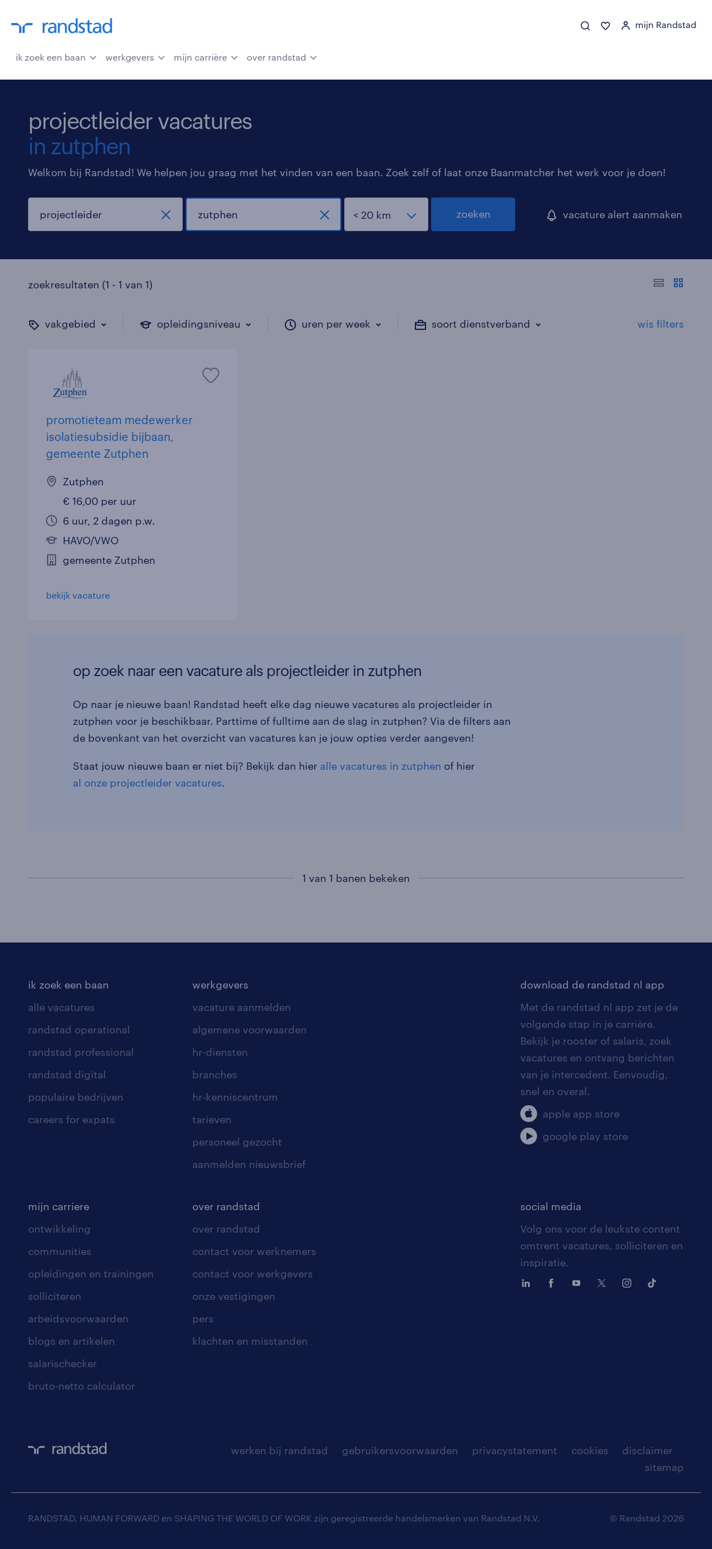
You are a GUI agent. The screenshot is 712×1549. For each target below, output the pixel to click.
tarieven (212, 1119)
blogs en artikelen (71, 1341)
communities (59, 1251)
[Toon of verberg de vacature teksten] (668, 284)
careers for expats (71, 1119)
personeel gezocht (237, 1142)
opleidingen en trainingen (91, 1273)
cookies (589, 1450)
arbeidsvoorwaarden (78, 1318)
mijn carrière (206, 56)
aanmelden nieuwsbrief (249, 1164)
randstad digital (67, 1074)
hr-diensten (220, 1052)
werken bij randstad (279, 1450)
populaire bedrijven (75, 1097)
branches (214, 1074)
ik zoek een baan (56, 56)
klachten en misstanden (250, 1341)
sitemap (664, 1467)
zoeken (473, 214)
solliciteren (54, 1296)
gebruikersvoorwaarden (400, 1450)
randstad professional (81, 1052)
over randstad (282, 56)
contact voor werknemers (254, 1251)
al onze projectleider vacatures (147, 782)
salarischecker (62, 1363)
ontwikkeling (59, 1228)
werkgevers (135, 56)
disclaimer (647, 1450)
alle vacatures (61, 1007)
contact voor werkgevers (252, 1273)
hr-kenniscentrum (235, 1097)
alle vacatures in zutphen (380, 766)
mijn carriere (58, 1206)
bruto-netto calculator (81, 1386)
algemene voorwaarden (249, 1029)
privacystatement (514, 1450)
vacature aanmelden (241, 1007)
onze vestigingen (233, 1296)
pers (203, 1318)
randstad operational (79, 1029)
